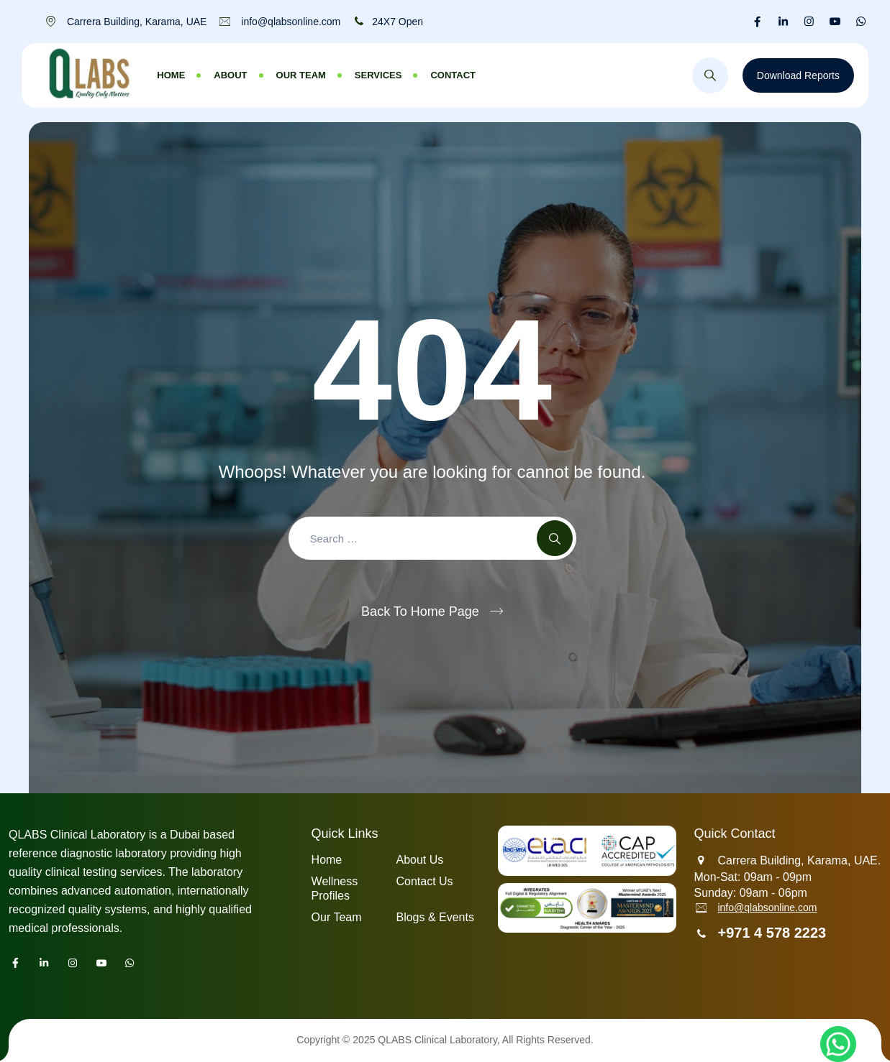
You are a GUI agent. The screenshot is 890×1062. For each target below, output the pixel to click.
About (230, 75)
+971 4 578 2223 (771, 933)
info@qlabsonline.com (767, 907)
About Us (419, 860)
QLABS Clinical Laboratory (437, 1039)
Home (171, 75)
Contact (453, 75)
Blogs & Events (435, 917)
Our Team (301, 75)
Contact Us (424, 881)
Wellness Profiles (335, 888)
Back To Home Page (420, 611)
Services (378, 75)
